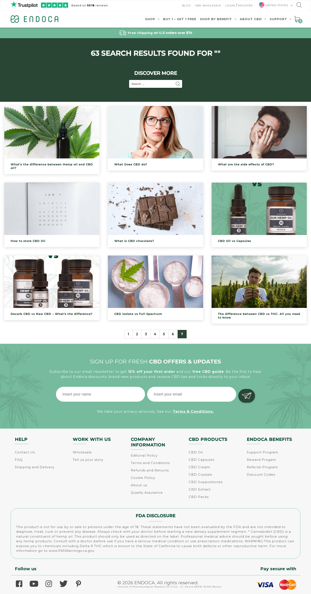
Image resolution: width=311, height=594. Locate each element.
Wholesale (82, 452)
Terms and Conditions (150, 463)
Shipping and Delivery (34, 467)
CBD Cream (199, 467)
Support (278, 19)
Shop (150, 19)
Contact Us (25, 452)
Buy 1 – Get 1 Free (179, 19)
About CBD (251, 19)
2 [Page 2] (137, 334)
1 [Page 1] (128, 334)
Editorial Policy (144, 455)
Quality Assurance (147, 493)
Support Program (262, 452)
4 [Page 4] (155, 334)
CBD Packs (199, 497)
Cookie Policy (143, 478)
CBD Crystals (200, 474)
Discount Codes (261, 474)
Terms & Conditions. (193, 410)
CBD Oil (196, 452)
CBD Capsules (201, 460)
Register (245, 5)
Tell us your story (88, 460)
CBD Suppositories (206, 482)
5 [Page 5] (164, 334)
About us (139, 485)
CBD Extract (200, 489)
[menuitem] (274, 5)
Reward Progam (261, 460)
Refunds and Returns (150, 470)
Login (230, 5)
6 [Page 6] (173, 334)
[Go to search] (299, 6)
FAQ (19, 460)
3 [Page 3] (146, 334)
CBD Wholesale (208, 5)
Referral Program (262, 467)
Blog (186, 5)
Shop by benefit (216, 19)
